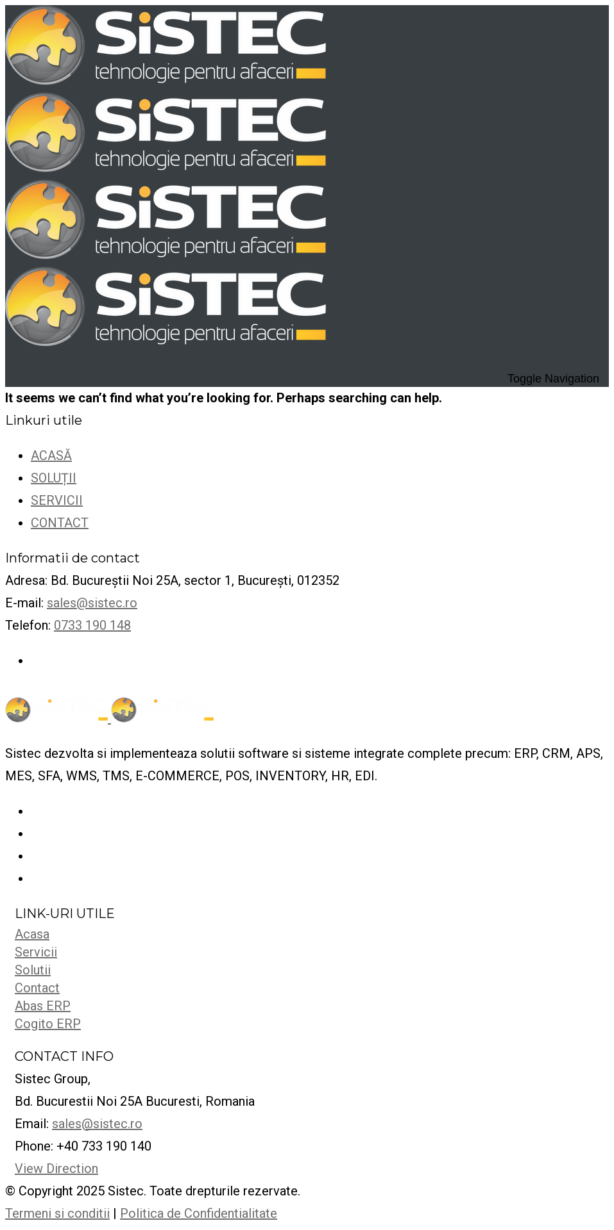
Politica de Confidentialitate (198, 1213)
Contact (37, 988)
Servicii (36, 952)
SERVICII (57, 500)
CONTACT (60, 522)
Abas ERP (43, 1005)
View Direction (56, 1168)
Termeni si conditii (57, 1213)
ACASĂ (51, 455)
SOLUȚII (53, 478)
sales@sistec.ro (92, 603)
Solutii (33, 970)
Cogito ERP (48, 1023)
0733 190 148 (92, 625)
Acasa (32, 934)
